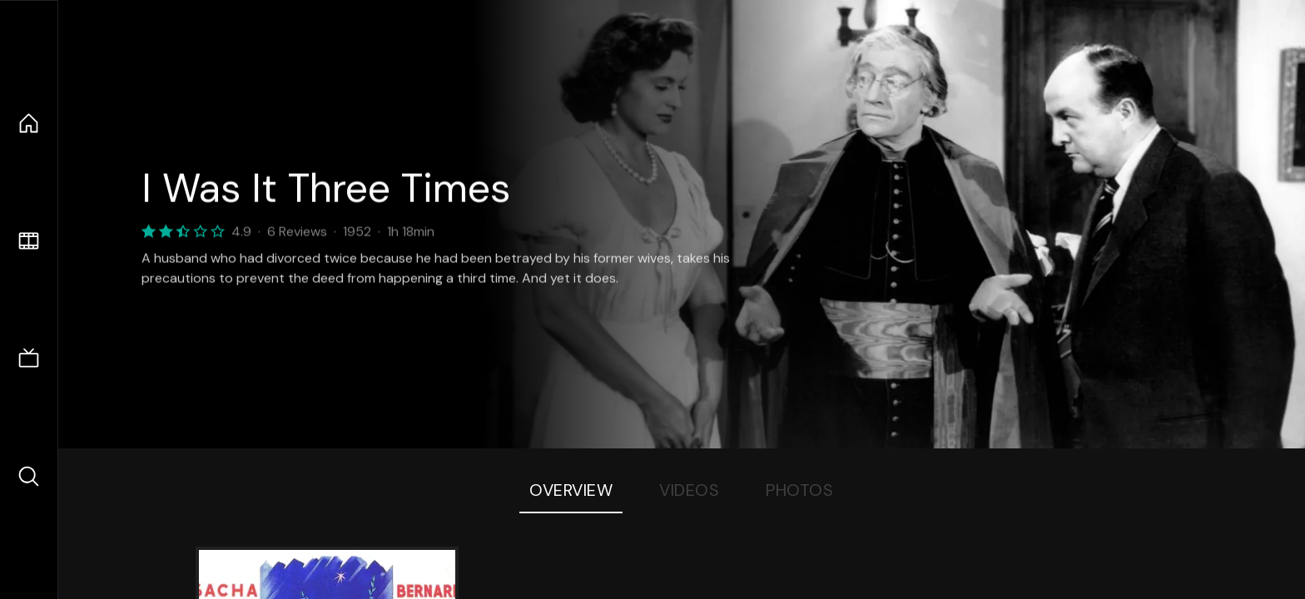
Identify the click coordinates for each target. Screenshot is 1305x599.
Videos (689, 490)
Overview (571, 490)
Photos (799, 490)
